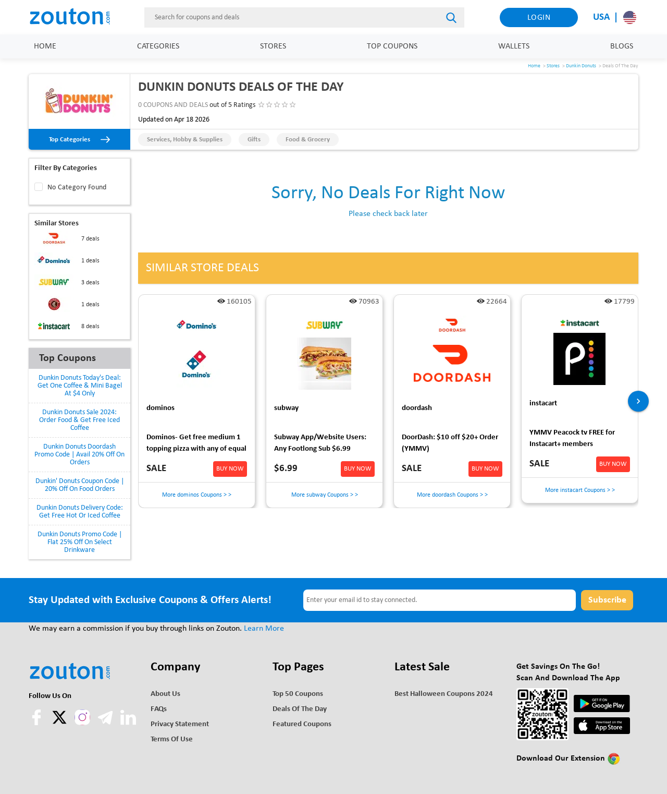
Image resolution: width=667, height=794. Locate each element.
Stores (273, 46)
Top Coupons (392, 46)
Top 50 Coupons (298, 694)
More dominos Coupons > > (196, 495)
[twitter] (60, 723)
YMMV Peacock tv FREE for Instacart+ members (572, 438)
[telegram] (106, 723)
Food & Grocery (308, 139)
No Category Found (77, 187)
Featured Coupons (302, 724)
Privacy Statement (180, 724)
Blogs (621, 46)
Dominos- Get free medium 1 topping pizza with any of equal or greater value (196, 445)
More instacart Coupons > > (580, 490)
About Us (165, 694)
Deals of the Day (300, 709)
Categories (158, 46)
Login (539, 18)
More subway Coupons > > (324, 495)
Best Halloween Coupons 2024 (443, 694)
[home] (75, 17)
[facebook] (37, 723)
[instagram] (82, 717)
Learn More (264, 628)
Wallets (513, 46)
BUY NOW (230, 468)
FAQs (159, 709)
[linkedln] (128, 723)
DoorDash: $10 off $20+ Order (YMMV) (450, 443)
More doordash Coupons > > (452, 495)
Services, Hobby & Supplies (185, 139)
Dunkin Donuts (581, 66)
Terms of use (172, 739)
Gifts (254, 139)
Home (45, 46)
